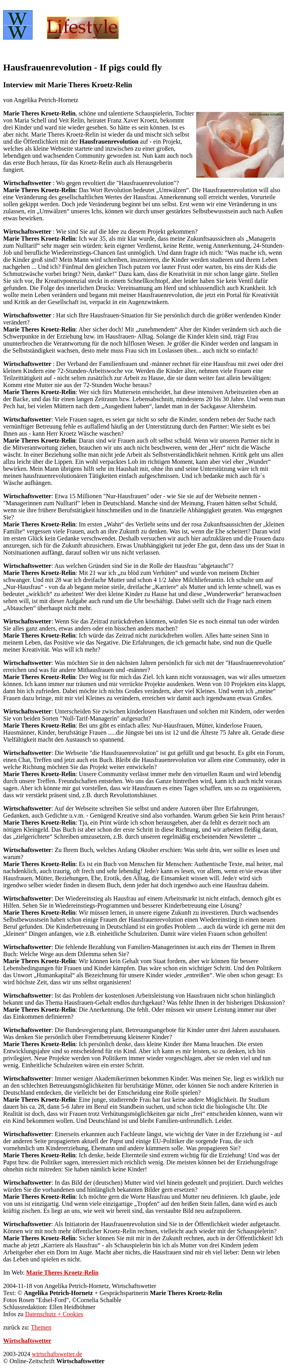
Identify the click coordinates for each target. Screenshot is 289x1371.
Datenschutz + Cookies (54, 1314)
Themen (41, 1327)
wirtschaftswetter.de (57, 1354)
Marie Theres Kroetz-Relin (62, 1272)
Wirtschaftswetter (27, 1340)
